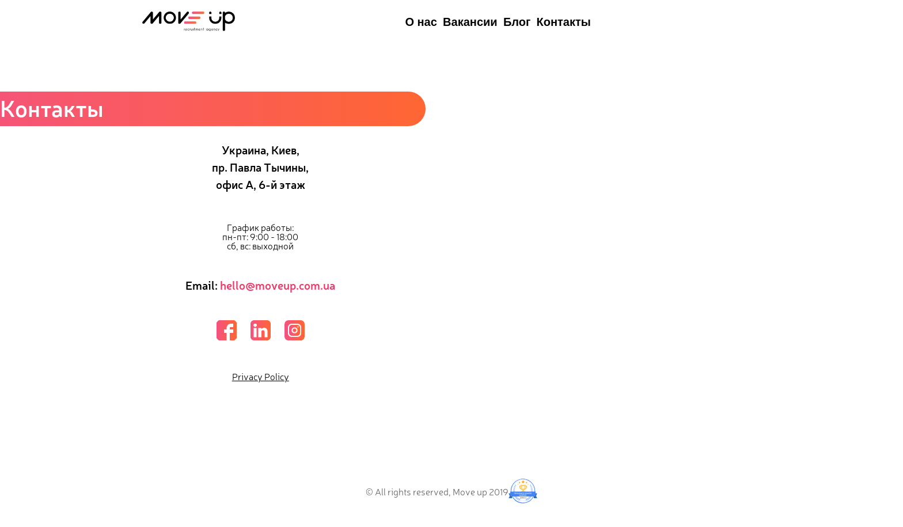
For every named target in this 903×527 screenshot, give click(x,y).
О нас (421, 22)
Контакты (564, 22)
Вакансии (470, 22)
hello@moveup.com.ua (277, 285)
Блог (516, 22)
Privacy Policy (260, 376)
